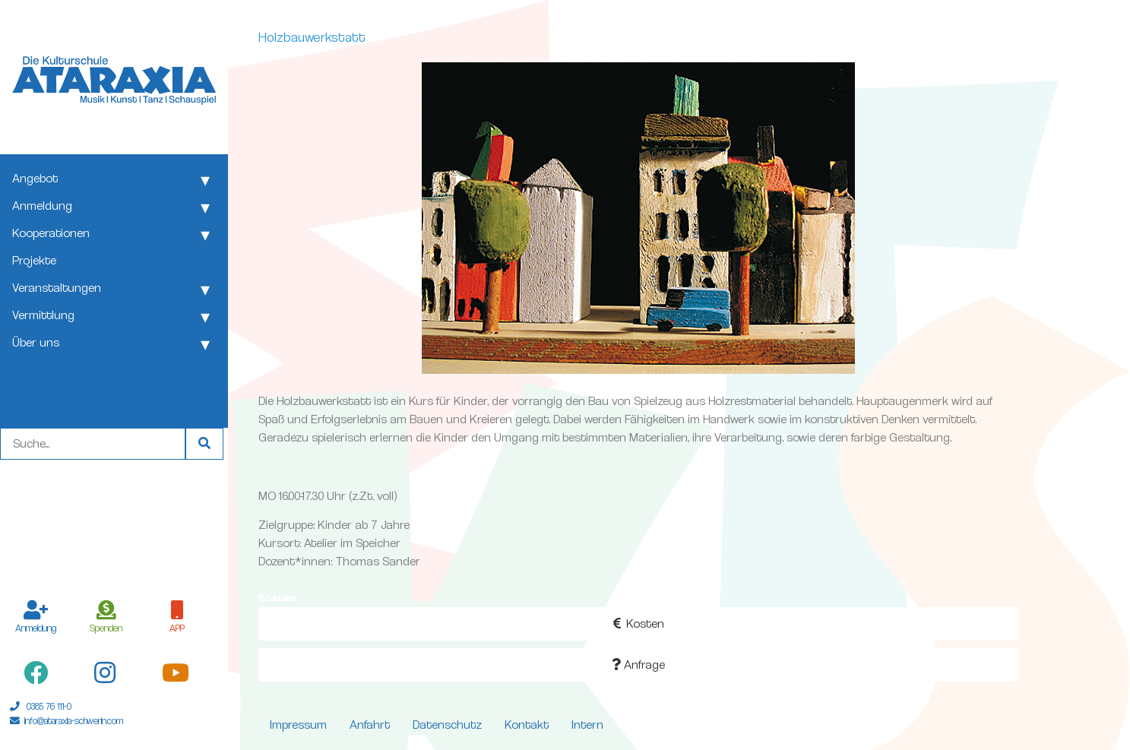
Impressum (298, 724)
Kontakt (527, 724)
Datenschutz (447, 724)
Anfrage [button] (638, 664)
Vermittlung (43, 315)
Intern (587, 724)
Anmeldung (42, 205)
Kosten (638, 623)
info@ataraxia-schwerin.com (73, 720)
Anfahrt (370, 724)
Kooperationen (51, 233)
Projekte (34, 260)
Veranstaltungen (56, 287)
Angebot (35, 178)
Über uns (35, 342)
